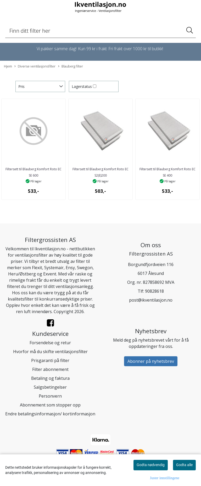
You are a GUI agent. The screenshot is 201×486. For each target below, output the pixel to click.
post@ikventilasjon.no (150, 300)
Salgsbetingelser (50, 387)
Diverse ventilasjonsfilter (34, 66)
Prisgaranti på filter (50, 360)
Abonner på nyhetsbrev (150, 361)
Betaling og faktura (50, 378)
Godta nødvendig (151, 465)
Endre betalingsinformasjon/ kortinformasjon (50, 414)
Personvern (50, 396)
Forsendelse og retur (50, 343)
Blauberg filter (70, 66)
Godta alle (184, 465)
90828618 (154, 291)
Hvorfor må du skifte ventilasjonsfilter (50, 351)
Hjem (8, 66)
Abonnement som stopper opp (50, 405)
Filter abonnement (50, 369)
